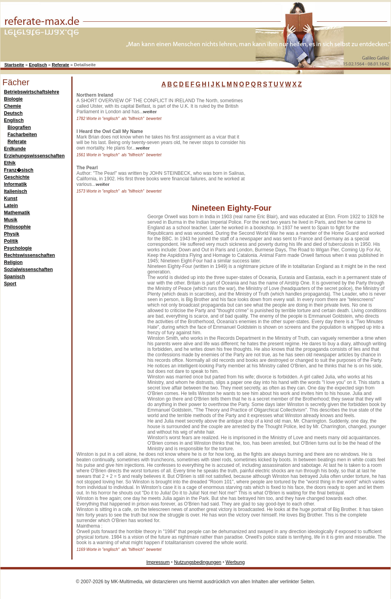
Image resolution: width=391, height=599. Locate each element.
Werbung (234, 562)
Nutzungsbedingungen (197, 562)
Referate (60, 64)
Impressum (157, 562)
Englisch (38, 64)
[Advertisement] (308, 141)
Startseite (14, 64)
